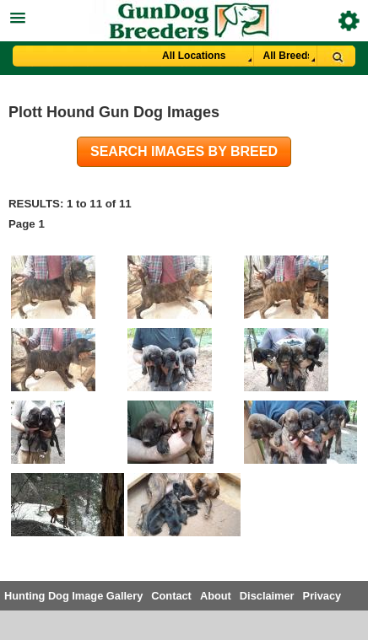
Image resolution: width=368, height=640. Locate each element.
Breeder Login (349, 20)
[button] (184, 16)
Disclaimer (267, 595)
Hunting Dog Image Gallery (73, 595)
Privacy (322, 595)
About (215, 595)
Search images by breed (184, 151)
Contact (171, 595)
